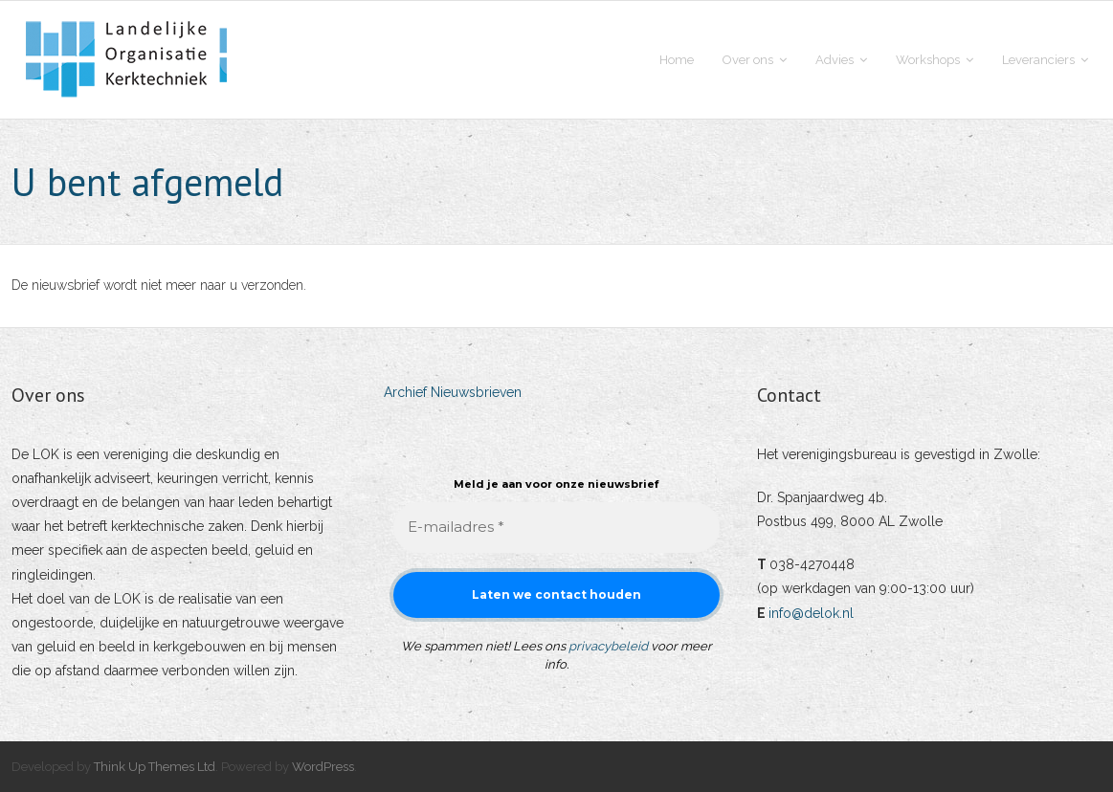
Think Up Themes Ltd (154, 766)
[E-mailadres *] (556, 527)
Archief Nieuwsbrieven (453, 392)
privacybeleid (608, 646)
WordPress (323, 766)
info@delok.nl (811, 613)
